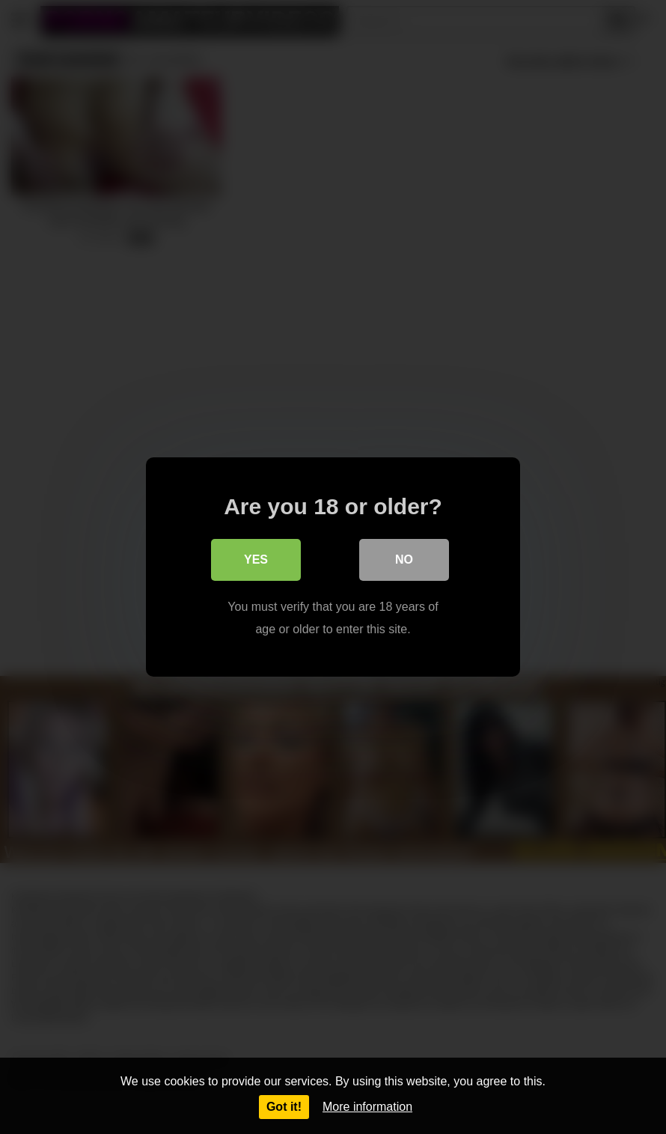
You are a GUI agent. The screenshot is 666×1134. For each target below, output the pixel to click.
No (404, 559)
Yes (256, 559)
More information (367, 1106)
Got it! (284, 1106)
